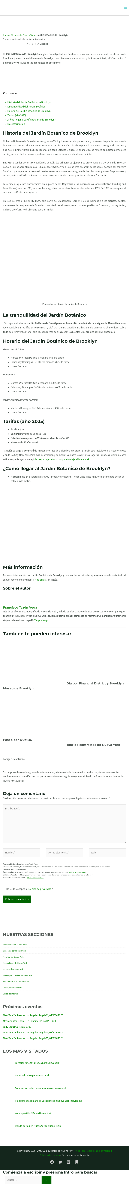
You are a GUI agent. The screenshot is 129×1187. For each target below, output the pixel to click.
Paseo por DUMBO (17, 741)
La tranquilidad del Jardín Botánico (26, 107)
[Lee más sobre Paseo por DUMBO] (33, 716)
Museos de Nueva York (23, 36)
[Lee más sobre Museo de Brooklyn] (33, 662)
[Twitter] (60, 1163)
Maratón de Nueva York (13, 957)
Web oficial (40, 580)
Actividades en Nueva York (15, 945)
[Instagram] (68, 1163)
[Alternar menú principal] (125, 8)
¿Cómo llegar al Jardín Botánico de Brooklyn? (31, 120)
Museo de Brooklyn (18, 689)
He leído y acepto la (28, 889)
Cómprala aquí (41, 621)
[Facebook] (52, 1163)
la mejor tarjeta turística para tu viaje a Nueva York (62, 460)
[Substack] (77, 1163)
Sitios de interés (10, 994)
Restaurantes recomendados (16, 982)
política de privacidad (77, 873)
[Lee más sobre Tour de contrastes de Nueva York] (96, 719)
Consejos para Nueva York (14, 951)
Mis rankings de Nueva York (15, 963)
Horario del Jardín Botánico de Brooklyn (29, 111)
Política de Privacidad (35, 878)
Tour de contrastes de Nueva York (93, 745)
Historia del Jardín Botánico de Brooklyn (29, 103)
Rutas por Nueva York (12, 988)
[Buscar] (46, 1181)
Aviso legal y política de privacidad (93, 1151)
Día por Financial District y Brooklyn (95, 684)
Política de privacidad (40, 889)
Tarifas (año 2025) (16, 116)
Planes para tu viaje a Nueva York (17, 976)
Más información (16, 124)
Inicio (6, 36)
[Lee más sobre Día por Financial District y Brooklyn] (96, 660)
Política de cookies (49, 1156)
